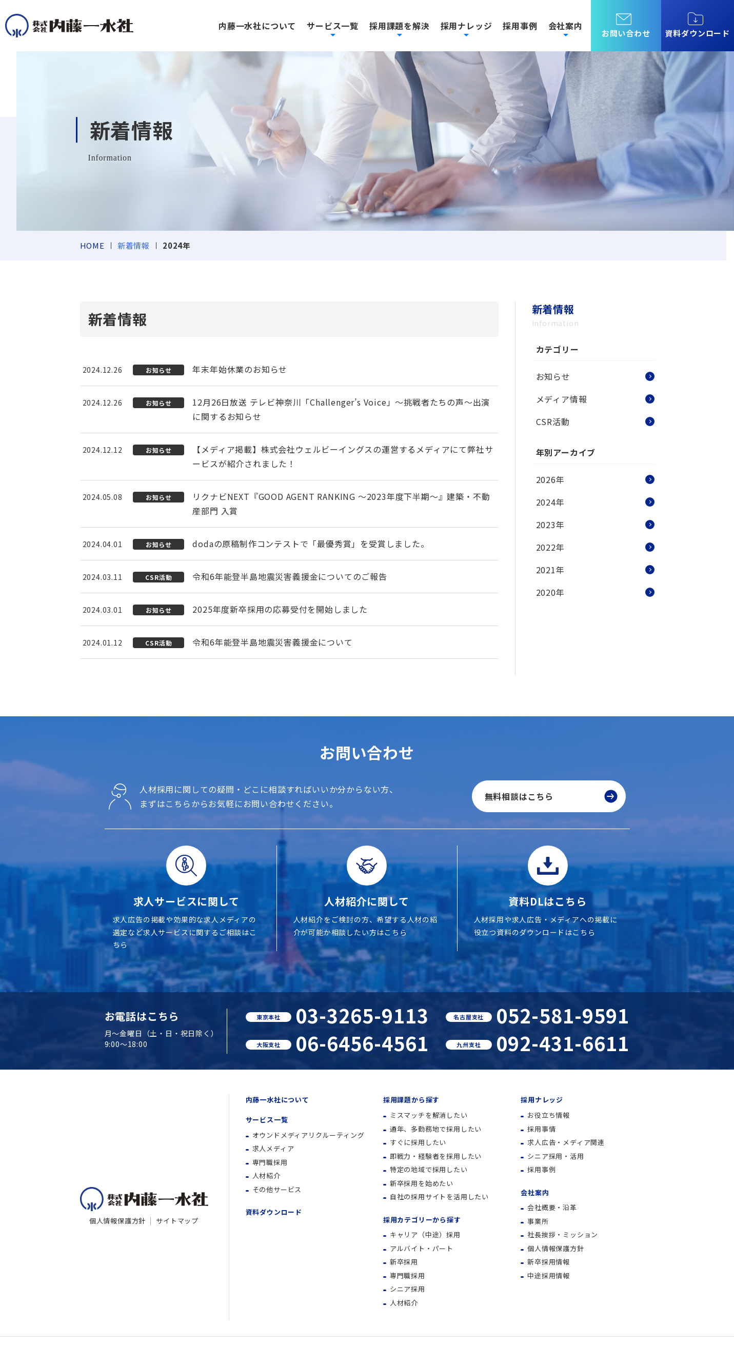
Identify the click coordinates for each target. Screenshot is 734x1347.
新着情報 (133, 245)
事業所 (537, 1221)
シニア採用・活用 (555, 1156)
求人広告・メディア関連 (566, 1142)
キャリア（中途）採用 (425, 1234)
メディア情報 (561, 399)
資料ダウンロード (697, 24)
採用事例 (520, 25)
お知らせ (553, 376)
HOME (92, 245)
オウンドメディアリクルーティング (308, 1135)
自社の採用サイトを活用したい (439, 1196)
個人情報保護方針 (117, 1220)
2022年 (550, 547)
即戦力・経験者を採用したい (436, 1156)
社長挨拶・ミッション (562, 1234)
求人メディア (273, 1148)
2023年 (550, 524)
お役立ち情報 (548, 1115)
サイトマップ (177, 1220)
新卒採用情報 (548, 1261)
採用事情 (541, 1129)
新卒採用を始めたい (421, 1183)
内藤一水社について (257, 25)
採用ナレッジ (542, 1099)
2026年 (550, 479)
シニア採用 (407, 1289)
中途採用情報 (548, 1275)
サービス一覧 (267, 1119)
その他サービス (277, 1189)
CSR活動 (553, 421)
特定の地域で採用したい (429, 1169)
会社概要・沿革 (552, 1207)
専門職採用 (270, 1162)
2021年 (550, 570)
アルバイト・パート (421, 1248)
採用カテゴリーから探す (422, 1219)
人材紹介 (266, 1175)
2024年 (550, 502)
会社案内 (535, 1192)
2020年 (550, 592)
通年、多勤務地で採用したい (436, 1129)
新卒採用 (404, 1261)
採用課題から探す (411, 1099)
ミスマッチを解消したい (429, 1115)
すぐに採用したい (418, 1142)
